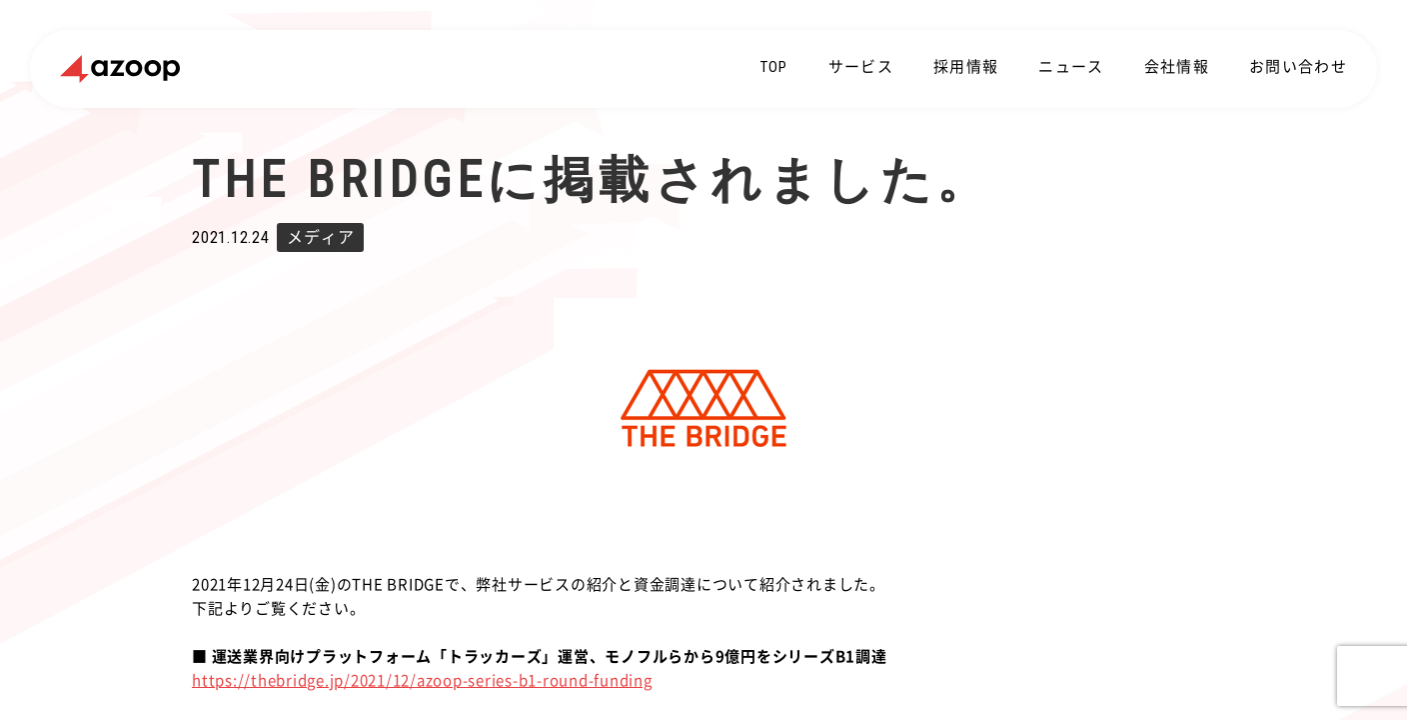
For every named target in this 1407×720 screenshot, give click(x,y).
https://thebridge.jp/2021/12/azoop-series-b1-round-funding (422, 680)
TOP (774, 67)
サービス (860, 67)
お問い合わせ (1298, 67)
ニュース (1070, 67)
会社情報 (1176, 67)
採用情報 (965, 67)
